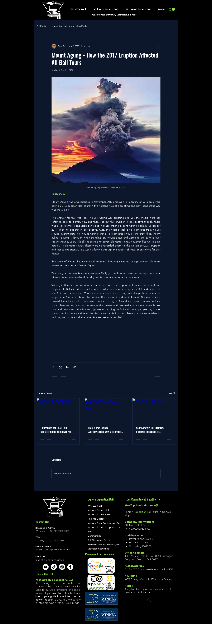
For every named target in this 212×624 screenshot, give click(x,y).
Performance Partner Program (100, 544)
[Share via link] (74, 367)
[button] (172, 9)
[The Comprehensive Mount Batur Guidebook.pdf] (149, 600)
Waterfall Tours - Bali (99, 514)
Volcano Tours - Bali (98, 510)
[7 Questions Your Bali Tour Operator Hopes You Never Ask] (58, 410)
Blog (90, 531)
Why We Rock (95, 505)
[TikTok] (54, 567)
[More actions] (158, 46)
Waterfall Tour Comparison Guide (100, 527)
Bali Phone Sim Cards (99, 540)
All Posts (41, 25)
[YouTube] (46, 567)
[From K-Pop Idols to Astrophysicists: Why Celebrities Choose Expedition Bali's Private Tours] (106, 410)
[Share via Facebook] (53, 367)
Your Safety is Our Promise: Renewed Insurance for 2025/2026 (150, 430)
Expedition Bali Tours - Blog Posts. (69, 25)
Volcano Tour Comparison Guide (100, 523)
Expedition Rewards (98, 548)
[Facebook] (70, 567)
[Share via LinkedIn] (67, 367)
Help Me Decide (96, 518)
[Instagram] (62, 567)
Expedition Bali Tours (146, 512)
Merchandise (95, 535)
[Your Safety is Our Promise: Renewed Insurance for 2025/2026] (153, 410)
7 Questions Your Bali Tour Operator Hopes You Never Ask (55, 430)
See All (172, 393)
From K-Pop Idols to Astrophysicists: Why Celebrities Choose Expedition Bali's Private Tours (104, 430)
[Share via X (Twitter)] (60, 367)
